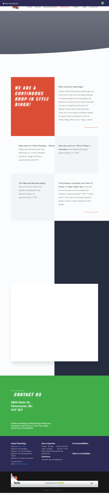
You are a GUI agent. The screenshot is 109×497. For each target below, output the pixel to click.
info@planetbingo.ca (21, 468)
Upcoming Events (50, 7)
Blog (84, 7)
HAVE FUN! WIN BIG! (10, 4)
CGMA (75, 7)
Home (29, 7)
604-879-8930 (21, 450)
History (38, 7)
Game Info (64, 7)
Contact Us (93, 7)
